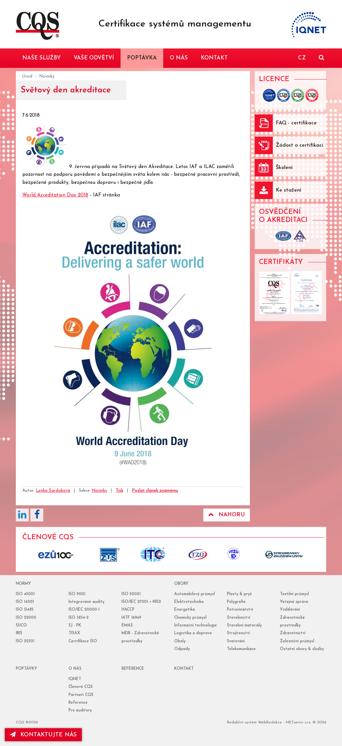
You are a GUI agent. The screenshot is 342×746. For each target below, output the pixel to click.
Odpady (182, 649)
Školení (284, 167)
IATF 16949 (131, 618)
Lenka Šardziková (53, 491)
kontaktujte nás (43, 735)
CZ (302, 58)
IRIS (19, 633)
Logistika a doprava (193, 633)
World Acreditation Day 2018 (55, 195)
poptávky (26, 669)
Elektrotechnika (189, 602)
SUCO (21, 625)
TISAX (74, 633)
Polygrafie (236, 602)
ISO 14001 (25, 602)
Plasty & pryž (239, 594)
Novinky (46, 76)
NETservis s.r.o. (298, 722)
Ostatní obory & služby (302, 649)
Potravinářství (240, 610)
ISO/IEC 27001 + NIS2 (141, 602)
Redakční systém (242, 722)
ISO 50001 (131, 594)
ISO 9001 (77, 594)
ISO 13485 (25, 610)
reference (133, 669)
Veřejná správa (294, 602)
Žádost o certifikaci (299, 145)
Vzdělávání (290, 610)
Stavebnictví (238, 618)
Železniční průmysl (297, 641)
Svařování (236, 641)
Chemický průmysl (190, 618)
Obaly (180, 641)
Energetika (184, 610)
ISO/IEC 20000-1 (84, 610)
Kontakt (184, 669)
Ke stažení (288, 190)
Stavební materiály (244, 625)
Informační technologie (195, 625)
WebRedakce (270, 722)
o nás (75, 669)
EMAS (127, 625)
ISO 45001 (25, 594)
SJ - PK (75, 625)
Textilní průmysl (294, 594)
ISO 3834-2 (79, 618)
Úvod (27, 76)
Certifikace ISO (83, 641)
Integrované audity (86, 602)
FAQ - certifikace (296, 123)
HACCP (128, 610)
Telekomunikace (241, 649)
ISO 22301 (25, 641)
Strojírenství (238, 633)
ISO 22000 (26, 618)
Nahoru (226, 515)
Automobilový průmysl (194, 594)
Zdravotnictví (292, 633)
